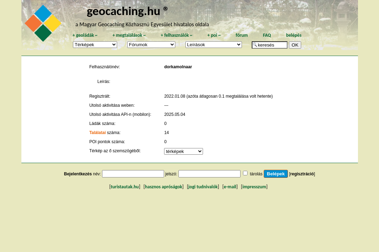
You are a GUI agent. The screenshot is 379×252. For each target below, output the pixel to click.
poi (214, 35)
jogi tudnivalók (203, 187)
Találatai (97, 132)
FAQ (267, 35)
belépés (294, 35)
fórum (242, 35)
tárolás (256, 174)
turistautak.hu (125, 187)
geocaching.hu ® (128, 10)
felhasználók (176, 35)
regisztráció (302, 174)
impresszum (254, 187)
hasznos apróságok (163, 187)
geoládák (85, 35)
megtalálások (129, 35)
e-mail (230, 187)
